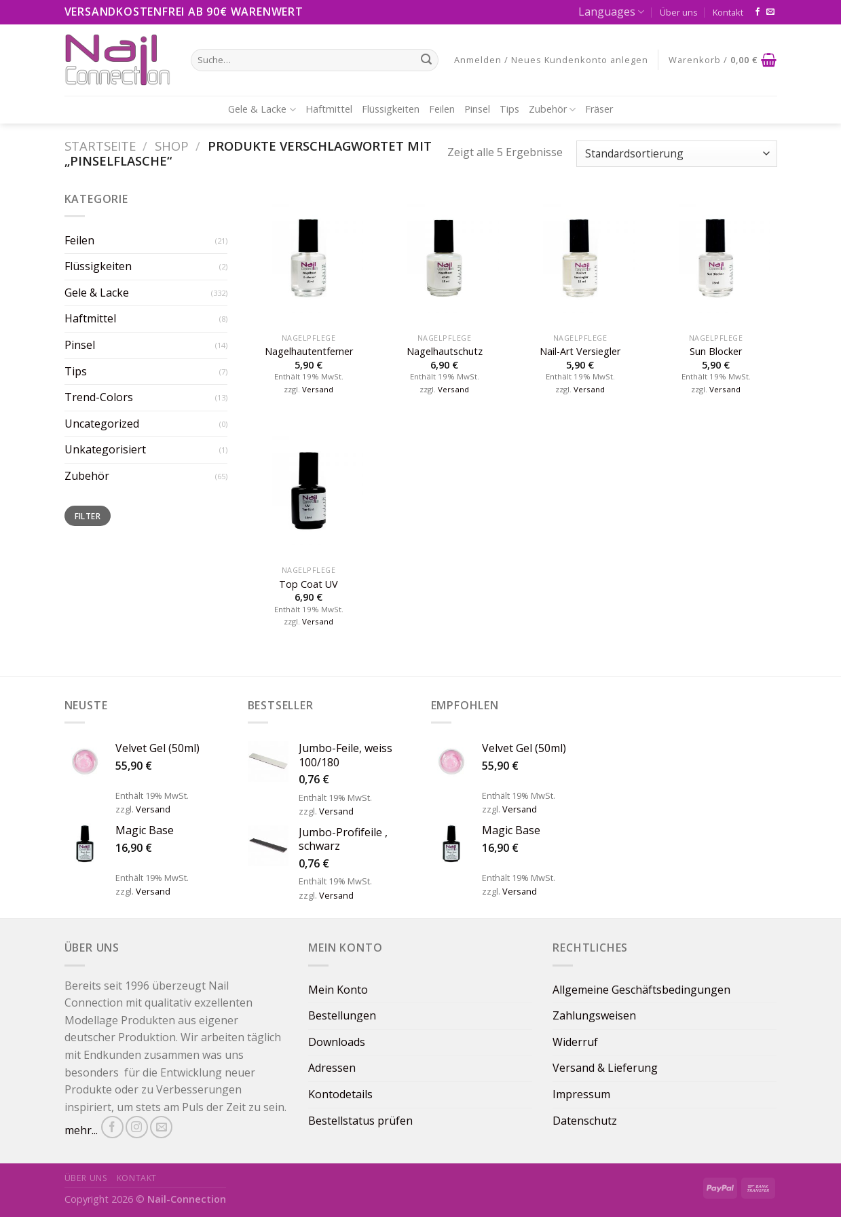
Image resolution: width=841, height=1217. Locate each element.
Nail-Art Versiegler (580, 351)
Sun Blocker (716, 351)
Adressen (332, 1067)
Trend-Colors (98, 397)
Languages (611, 11)
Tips (509, 108)
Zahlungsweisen (594, 1015)
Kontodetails (340, 1094)
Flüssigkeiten (390, 108)
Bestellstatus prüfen (360, 1120)
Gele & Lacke (261, 109)
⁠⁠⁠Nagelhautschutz (445, 351)
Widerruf (575, 1041)
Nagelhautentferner (309, 351)
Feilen (442, 108)
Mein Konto (338, 989)
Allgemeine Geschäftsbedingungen (641, 989)
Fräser (599, 108)
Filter (87, 515)
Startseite (100, 145)
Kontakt (728, 12)
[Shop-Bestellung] (676, 154)
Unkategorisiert (105, 449)
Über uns (679, 12)
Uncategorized (101, 423)
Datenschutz (585, 1120)
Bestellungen (342, 1015)
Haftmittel (328, 108)
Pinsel (477, 108)
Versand (317, 389)
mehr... (81, 1130)
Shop (172, 145)
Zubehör (552, 109)
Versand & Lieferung (605, 1067)
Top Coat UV (308, 584)
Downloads (336, 1041)
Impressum (581, 1094)
